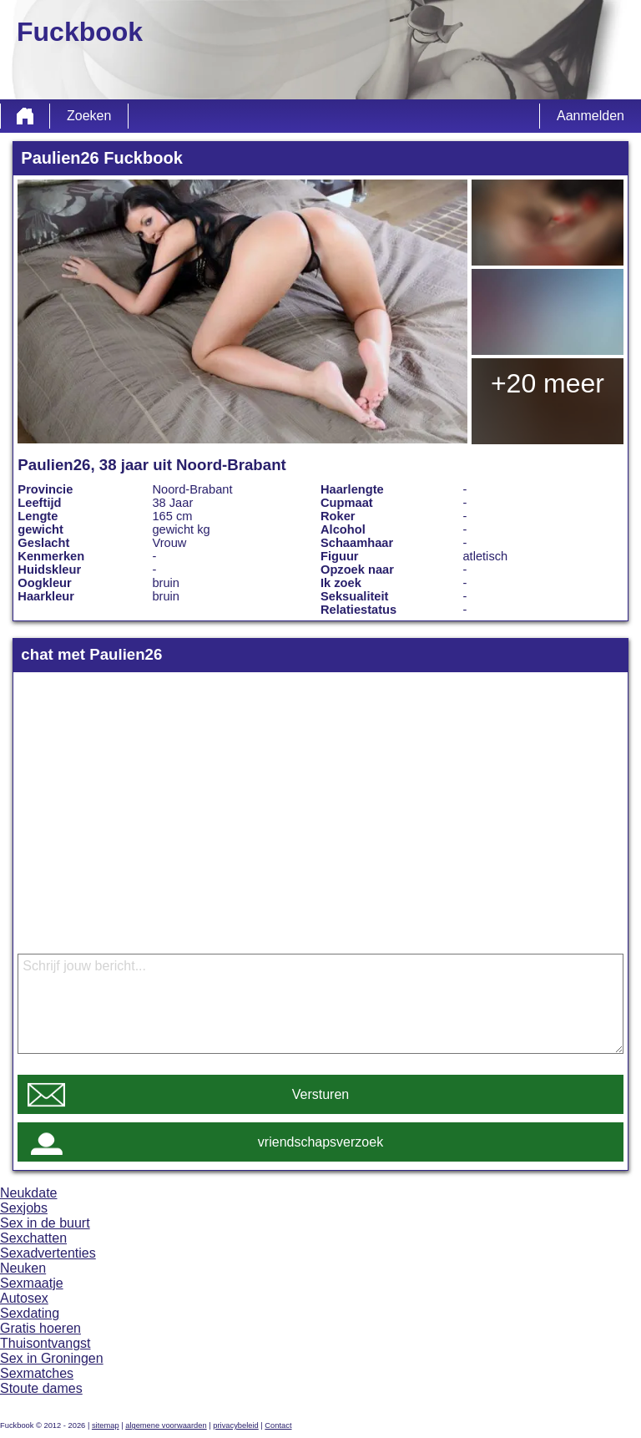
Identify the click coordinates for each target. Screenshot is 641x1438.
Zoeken (89, 116)
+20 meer (547, 383)
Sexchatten (33, 1238)
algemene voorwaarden (166, 1425)
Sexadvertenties (48, 1253)
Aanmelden (590, 116)
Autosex (24, 1298)
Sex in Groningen (51, 1358)
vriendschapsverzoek (320, 1142)
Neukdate (29, 1193)
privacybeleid (235, 1425)
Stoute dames (41, 1388)
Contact (278, 1425)
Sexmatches (36, 1373)
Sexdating (29, 1313)
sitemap (105, 1425)
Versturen (320, 1094)
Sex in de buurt (45, 1223)
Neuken (23, 1268)
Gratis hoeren (40, 1328)
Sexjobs (24, 1208)
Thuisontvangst (45, 1343)
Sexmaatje (31, 1283)
